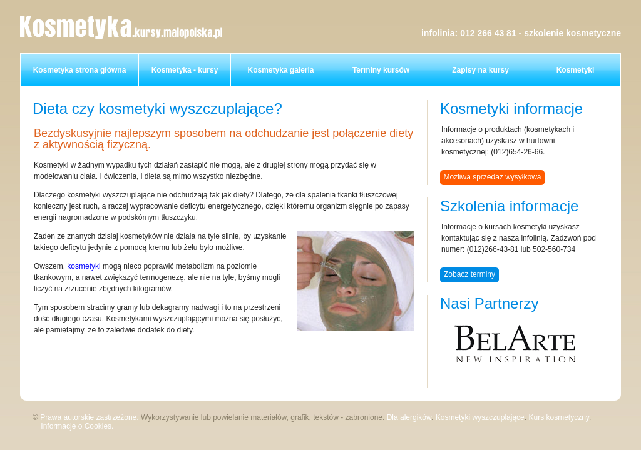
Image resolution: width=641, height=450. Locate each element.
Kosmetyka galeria (280, 70)
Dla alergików (409, 417)
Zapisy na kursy (480, 70)
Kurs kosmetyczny (558, 417)
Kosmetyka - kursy (184, 70)
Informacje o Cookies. (77, 426)
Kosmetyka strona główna (79, 70)
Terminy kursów (380, 70)
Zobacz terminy (469, 274)
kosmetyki (83, 266)
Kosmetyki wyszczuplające (480, 417)
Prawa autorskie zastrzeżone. (89, 417)
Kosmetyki (575, 70)
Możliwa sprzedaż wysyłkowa (492, 176)
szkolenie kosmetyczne (572, 33)
